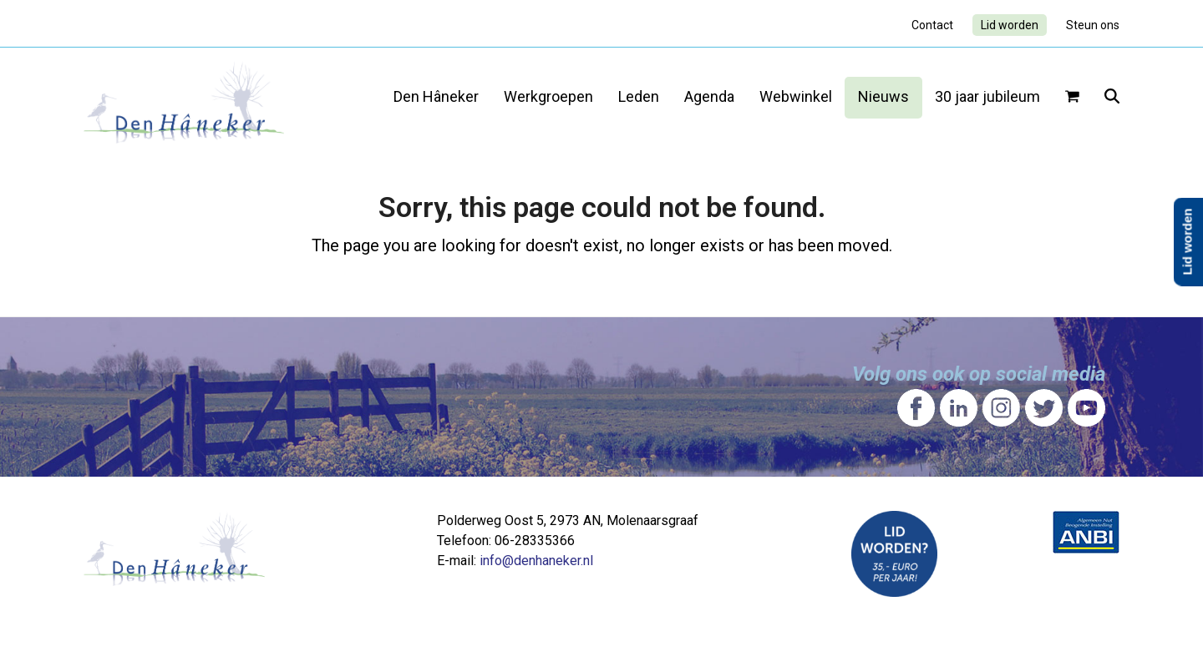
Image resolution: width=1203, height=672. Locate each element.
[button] (1072, 98)
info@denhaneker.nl (536, 560)
